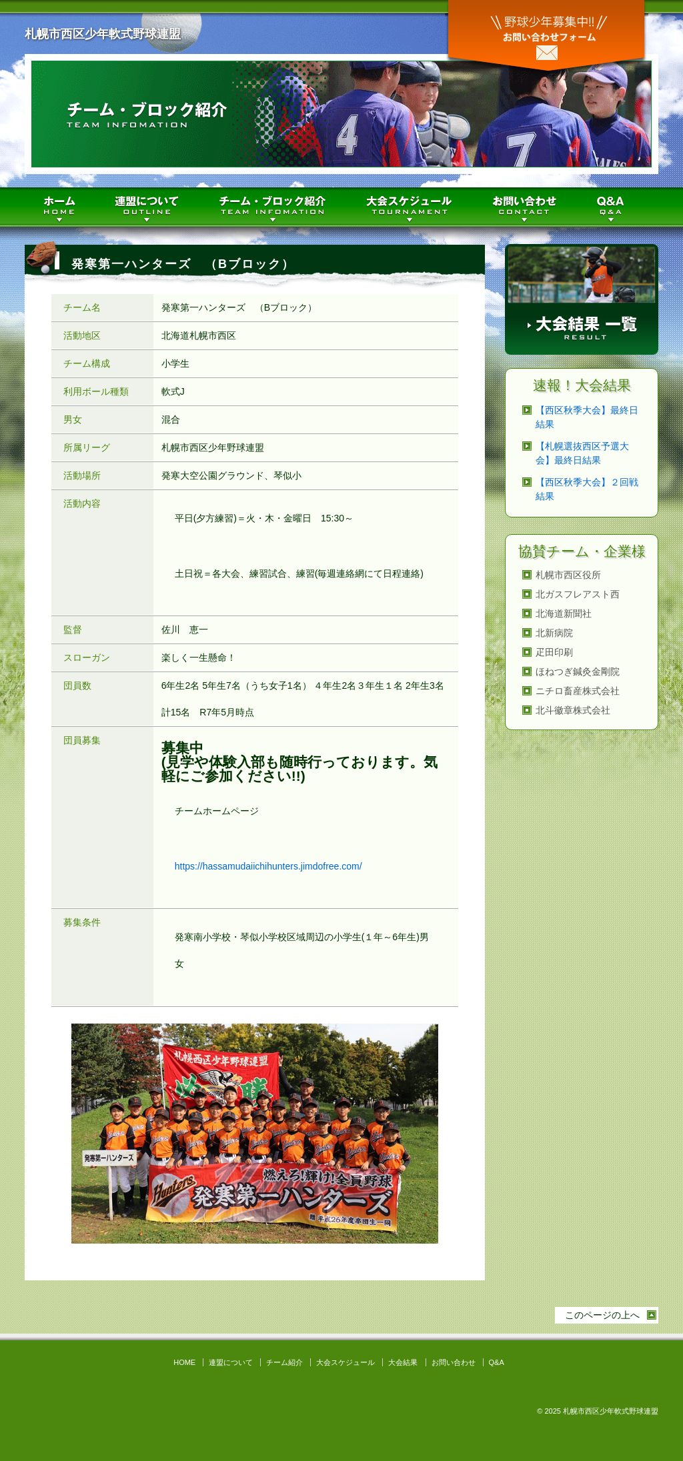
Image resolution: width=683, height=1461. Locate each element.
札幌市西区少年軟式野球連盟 (103, 34)
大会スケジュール (411, 207)
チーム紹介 (274, 207)
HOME (61, 207)
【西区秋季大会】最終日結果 (587, 417)
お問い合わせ (546, 38)
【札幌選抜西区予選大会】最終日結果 (582, 453)
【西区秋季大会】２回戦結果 (587, 489)
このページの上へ (602, 1315)
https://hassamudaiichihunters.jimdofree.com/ (268, 866)
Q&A (620, 207)
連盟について (149, 207)
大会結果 (403, 1362)
